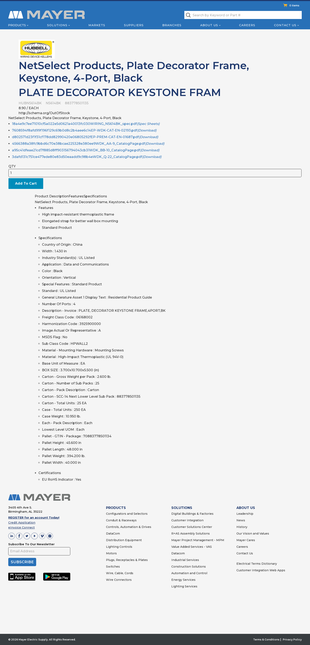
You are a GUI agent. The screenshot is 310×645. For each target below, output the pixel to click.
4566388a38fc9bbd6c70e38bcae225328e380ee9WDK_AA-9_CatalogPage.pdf (88, 144)
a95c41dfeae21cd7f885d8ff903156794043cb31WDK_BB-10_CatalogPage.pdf (85, 150)
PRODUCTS (116, 508)
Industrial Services (185, 560)
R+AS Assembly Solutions (190, 533)
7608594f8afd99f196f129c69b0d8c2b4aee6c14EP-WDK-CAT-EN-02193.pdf (84, 130)
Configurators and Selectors (127, 514)
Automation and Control (189, 573)
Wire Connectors (119, 580)
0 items (294, 5)
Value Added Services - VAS (191, 547)
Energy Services (183, 580)
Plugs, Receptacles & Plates (127, 560)
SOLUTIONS (181, 508)
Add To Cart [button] (26, 183)
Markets (96, 25)
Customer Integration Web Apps (260, 570)
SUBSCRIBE (22, 562)
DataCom (113, 533)
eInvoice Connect (21, 527)
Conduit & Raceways (121, 520)
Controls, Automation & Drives (128, 527)
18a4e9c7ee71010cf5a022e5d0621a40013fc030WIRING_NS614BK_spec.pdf (86, 124)
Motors (111, 553)
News (240, 520)
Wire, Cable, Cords (119, 573)
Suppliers (134, 25)
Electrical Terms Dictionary (256, 564)
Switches (113, 566)
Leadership (244, 514)
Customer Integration (187, 520)
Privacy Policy (292, 639)
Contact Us (285, 25)
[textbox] (243, 15)
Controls (125, 547)
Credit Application (21, 522)
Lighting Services (184, 586)
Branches (171, 25)
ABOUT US (245, 508)
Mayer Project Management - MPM (197, 540)
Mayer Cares (245, 540)
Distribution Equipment (124, 540)
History (241, 527)
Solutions (57, 25)
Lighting (112, 547)
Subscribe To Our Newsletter (31, 544)
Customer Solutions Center (191, 527)
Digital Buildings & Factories (192, 514)
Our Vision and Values (252, 533)
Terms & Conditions (266, 639)
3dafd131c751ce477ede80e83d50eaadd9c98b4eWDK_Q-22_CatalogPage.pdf (86, 157)
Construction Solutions (188, 566)
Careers (247, 25)
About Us (209, 25)
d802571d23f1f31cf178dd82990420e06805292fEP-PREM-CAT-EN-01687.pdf (85, 137)
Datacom (178, 553)
